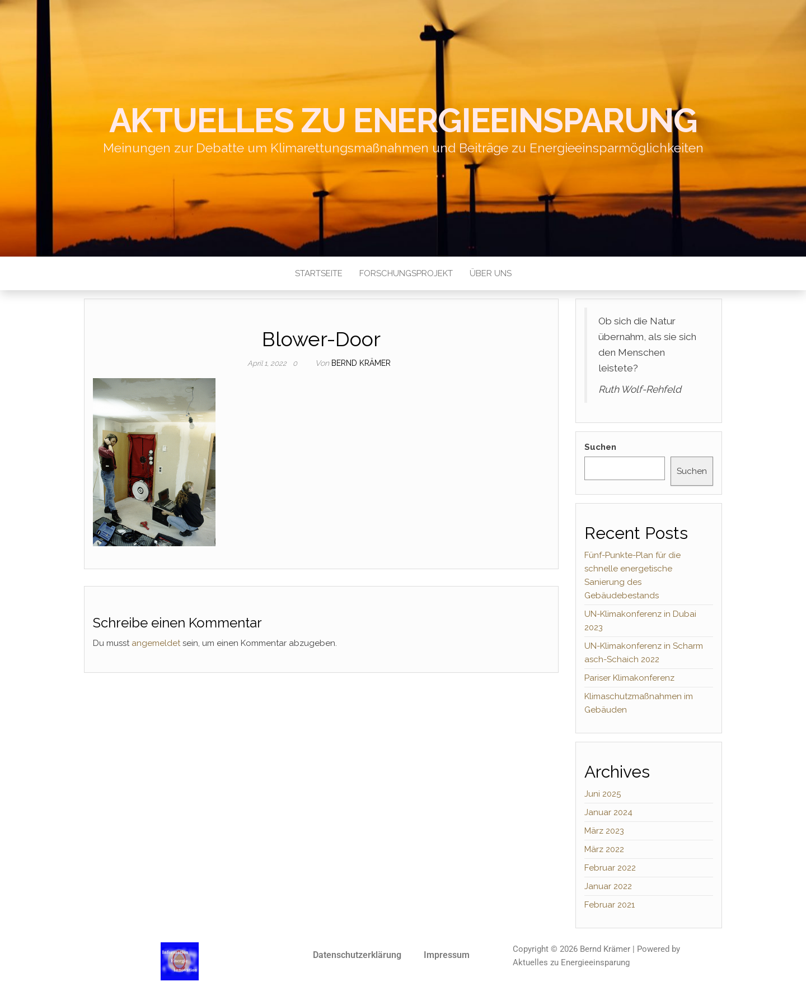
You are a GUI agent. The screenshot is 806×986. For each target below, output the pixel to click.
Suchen (600, 447)
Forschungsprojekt (406, 273)
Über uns (491, 273)
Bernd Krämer (361, 363)
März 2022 (604, 849)
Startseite (319, 273)
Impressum (447, 955)
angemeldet (156, 643)
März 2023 (604, 831)
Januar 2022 (608, 886)
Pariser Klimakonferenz (629, 678)
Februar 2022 (610, 868)
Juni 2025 (602, 794)
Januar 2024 (608, 812)
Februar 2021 (609, 905)
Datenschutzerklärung (357, 955)
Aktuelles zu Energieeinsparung (403, 120)
